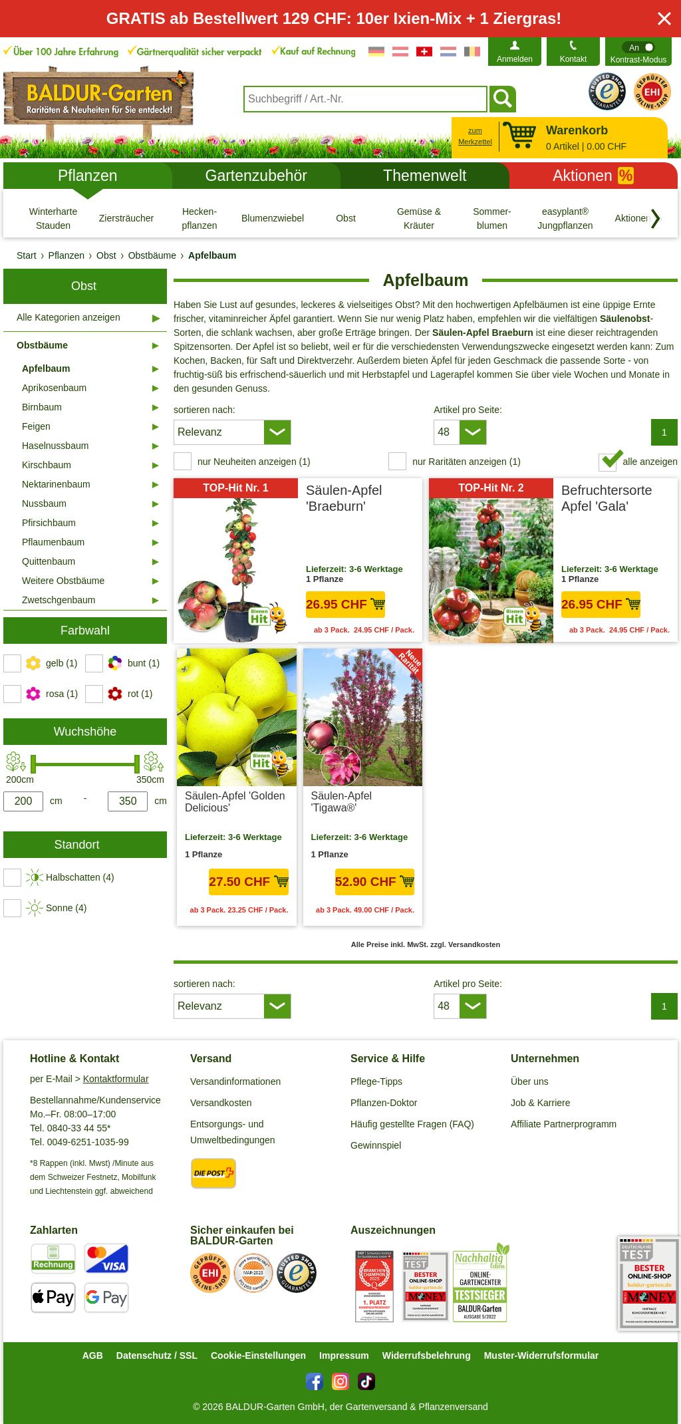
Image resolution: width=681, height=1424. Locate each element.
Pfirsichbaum (49, 522)
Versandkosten (221, 1102)
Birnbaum (42, 407)
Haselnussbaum (55, 445)
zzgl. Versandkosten (465, 944)
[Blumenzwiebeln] (272, 218)
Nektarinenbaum (56, 484)
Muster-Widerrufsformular (541, 1355)
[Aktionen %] (638, 218)
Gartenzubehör (256, 175)
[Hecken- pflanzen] (199, 218)
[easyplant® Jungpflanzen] (565, 218)
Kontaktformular (116, 1078)
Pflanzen (88, 175)
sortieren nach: (204, 409)
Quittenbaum (48, 561)
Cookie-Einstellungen (258, 1355)
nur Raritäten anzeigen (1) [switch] (466, 461)
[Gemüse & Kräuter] (419, 218)
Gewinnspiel (375, 1145)
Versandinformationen (235, 1081)
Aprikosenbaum (54, 387)
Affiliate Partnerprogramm (563, 1124)
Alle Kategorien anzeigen (68, 317)
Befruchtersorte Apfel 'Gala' (606, 498)
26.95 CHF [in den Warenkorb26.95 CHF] (345, 604)
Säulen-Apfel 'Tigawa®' (341, 801)
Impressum (344, 1355)
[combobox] (365, 99)
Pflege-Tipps (376, 1081)
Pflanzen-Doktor (383, 1102)
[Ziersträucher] (126, 218)
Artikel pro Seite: (468, 409)
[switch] (638, 52)
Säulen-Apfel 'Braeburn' (344, 498)
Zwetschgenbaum (59, 600)
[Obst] (345, 218)
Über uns (530, 1081)
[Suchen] (502, 99)
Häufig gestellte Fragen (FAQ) (412, 1124)
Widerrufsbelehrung (426, 1355)
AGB (92, 1355)
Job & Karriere (540, 1102)
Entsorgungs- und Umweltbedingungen (232, 1132)
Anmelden (515, 59)
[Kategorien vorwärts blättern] (655, 218)
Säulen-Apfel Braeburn (482, 332)
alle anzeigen (650, 461)
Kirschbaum (46, 465)
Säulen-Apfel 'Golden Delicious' (235, 801)
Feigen (36, 426)
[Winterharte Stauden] (53, 218)
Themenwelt (424, 175)
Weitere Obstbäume (63, 580)
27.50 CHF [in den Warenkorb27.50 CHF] (248, 882)
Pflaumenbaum (53, 542)
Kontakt (573, 59)
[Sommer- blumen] (492, 218)
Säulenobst (625, 318)
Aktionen (593, 175)
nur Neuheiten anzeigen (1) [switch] (254, 461)
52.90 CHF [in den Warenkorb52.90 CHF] (374, 882)
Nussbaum (44, 503)
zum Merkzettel (475, 136)
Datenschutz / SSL (157, 1355)
